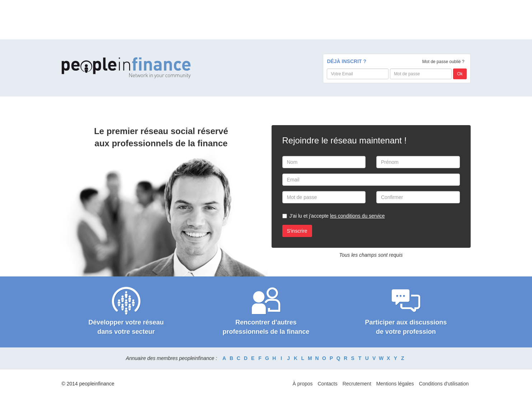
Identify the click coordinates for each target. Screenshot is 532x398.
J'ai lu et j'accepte (337, 216)
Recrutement (357, 384)
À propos (303, 384)
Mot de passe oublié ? (443, 61)
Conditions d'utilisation (444, 384)
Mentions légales (395, 384)
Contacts (327, 384)
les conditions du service (357, 216)
